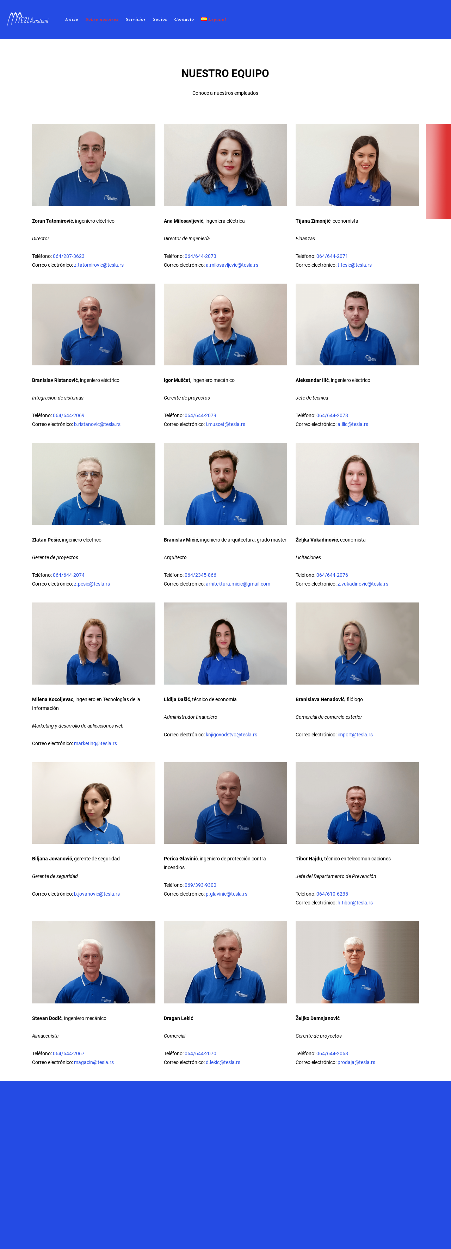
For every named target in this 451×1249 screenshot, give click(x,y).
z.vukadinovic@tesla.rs (363, 584)
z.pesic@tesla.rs (92, 584)
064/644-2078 (332, 415)
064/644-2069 (69, 415)
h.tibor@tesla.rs (355, 902)
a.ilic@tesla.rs (353, 424)
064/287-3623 (69, 256)
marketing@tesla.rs (95, 743)
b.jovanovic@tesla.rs (97, 894)
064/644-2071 (332, 256)
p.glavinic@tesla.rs (226, 894)
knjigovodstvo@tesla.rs (231, 734)
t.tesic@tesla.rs (355, 265)
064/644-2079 (200, 415)
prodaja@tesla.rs (356, 1062)
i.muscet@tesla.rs (225, 424)
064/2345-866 (200, 575)
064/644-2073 (200, 256)
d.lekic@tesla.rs (223, 1062)
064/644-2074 (69, 575)
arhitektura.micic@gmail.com (238, 584)
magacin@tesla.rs (94, 1062)
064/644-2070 (200, 1053)
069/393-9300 (200, 885)
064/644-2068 (332, 1053)
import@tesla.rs (355, 734)
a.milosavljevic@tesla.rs (232, 265)
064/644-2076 (332, 575)
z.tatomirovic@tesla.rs (99, 265)
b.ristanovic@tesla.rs (97, 424)
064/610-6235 (332, 894)
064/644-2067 (69, 1053)
